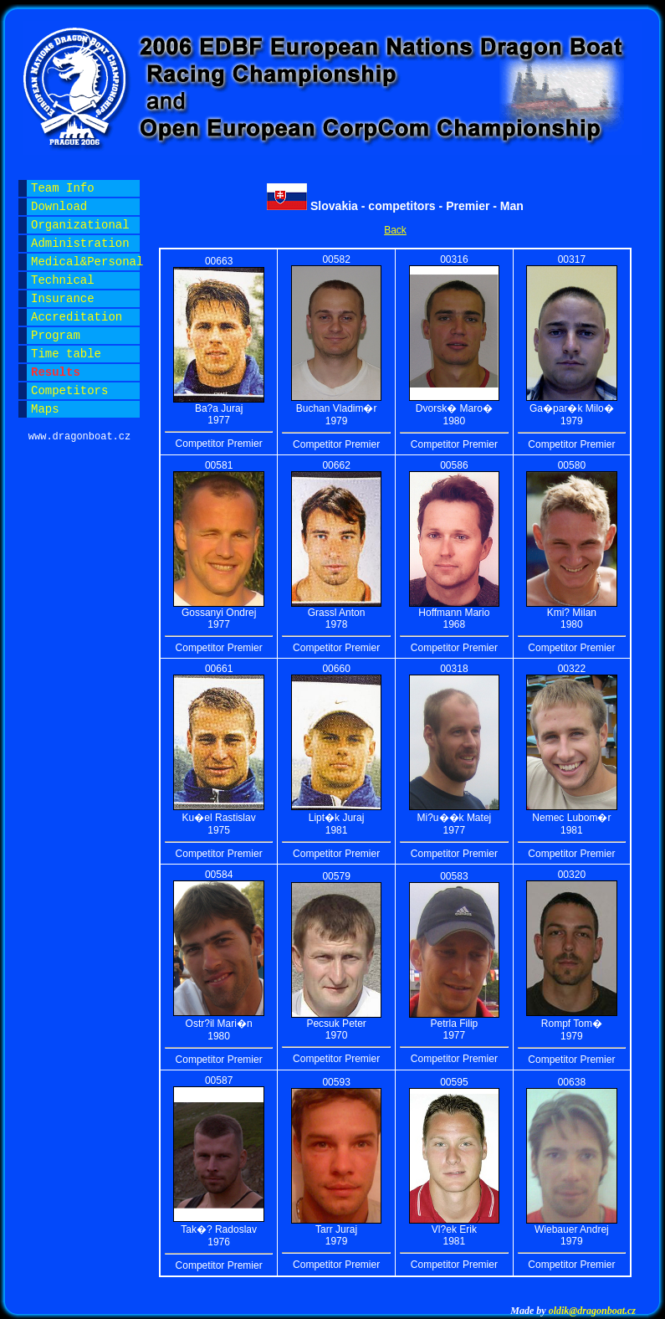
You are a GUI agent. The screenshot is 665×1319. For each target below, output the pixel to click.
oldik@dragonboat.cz (592, 1310)
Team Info (63, 188)
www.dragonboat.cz (79, 437)
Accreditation (76, 317)
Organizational (80, 225)
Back (395, 230)
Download (59, 206)
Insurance (63, 298)
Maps (45, 409)
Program (55, 335)
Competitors (69, 391)
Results (55, 372)
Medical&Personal (85, 262)
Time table (66, 354)
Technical (63, 280)
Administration (80, 243)
